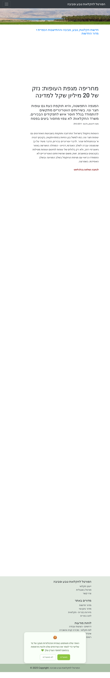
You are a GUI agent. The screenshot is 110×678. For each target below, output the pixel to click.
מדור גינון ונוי (85, 608)
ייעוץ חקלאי (85, 586)
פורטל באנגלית (83, 589)
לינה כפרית (85, 615)
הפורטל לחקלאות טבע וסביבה (86, 4)
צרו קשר (87, 593)
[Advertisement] (64, 60)
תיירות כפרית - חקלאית (79, 612)
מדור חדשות (85, 605)
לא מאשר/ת (48, 657)
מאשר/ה (63, 657)
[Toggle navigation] (6, 4)
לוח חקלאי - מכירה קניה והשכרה (75, 630)
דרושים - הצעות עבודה (80, 626)
